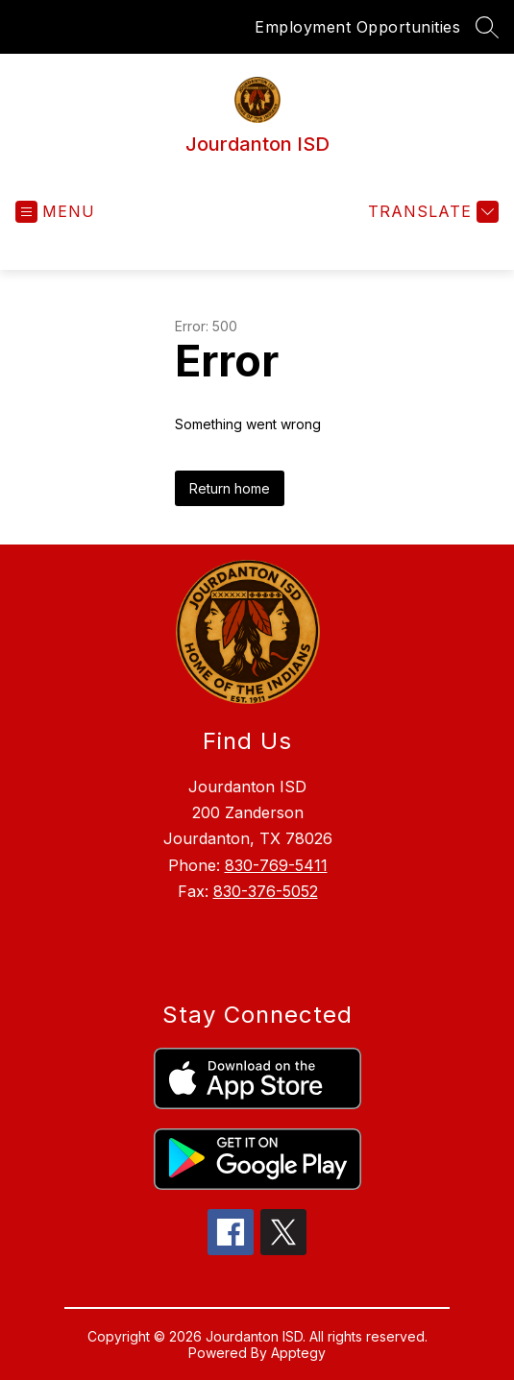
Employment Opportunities (357, 26)
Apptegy (298, 1352)
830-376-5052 (265, 891)
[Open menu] (55, 212)
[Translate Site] (431, 212)
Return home (229, 488)
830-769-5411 (276, 865)
